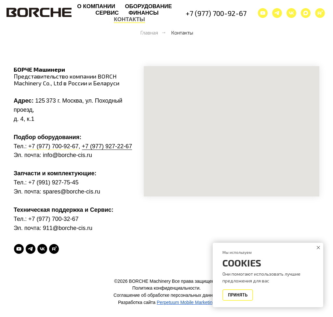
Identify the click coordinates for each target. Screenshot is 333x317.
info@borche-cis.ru (67, 155)
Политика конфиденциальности (166, 288)
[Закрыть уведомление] (318, 247)
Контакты (129, 19)
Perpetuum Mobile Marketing (186, 302)
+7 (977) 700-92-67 (216, 13)
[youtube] (263, 13)
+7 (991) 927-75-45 (53, 182)
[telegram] (277, 13)
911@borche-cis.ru (67, 228)
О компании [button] (96, 6)
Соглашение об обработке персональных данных (165, 295)
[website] (320, 13)
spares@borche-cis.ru (71, 191)
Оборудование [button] (148, 6)
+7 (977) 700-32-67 (53, 219)
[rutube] (54, 249)
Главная (149, 32)
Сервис (107, 13)
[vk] (291, 13)
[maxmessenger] (306, 13)
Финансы (143, 13)
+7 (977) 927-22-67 (107, 146)
